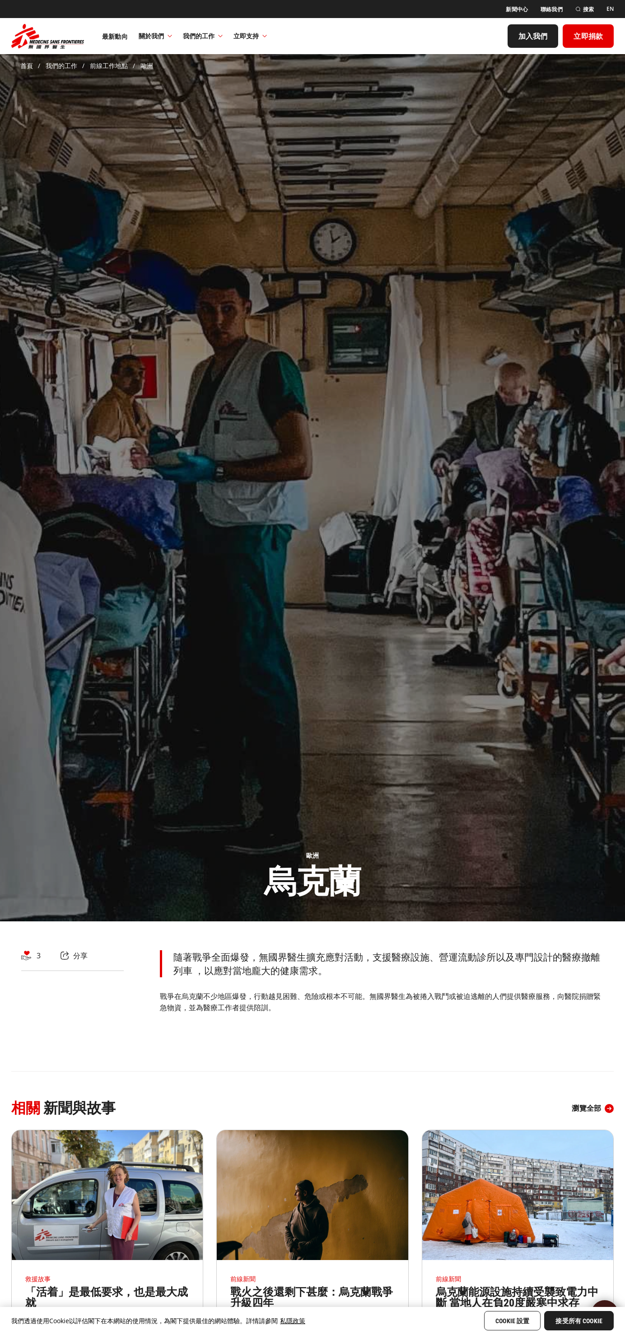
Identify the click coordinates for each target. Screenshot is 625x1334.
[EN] (610, 9)
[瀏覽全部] (593, 1108)
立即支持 (250, 36)
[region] (312, 1320)
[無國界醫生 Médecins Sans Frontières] (47, 36)
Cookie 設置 (512, 1321)
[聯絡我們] (552, 9)
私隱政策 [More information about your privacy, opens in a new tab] (292, 1320)
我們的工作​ (203, 36)
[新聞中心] (517, 9)
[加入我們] (533, 36)
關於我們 (155, 36)
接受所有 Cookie (578, 1321)
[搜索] (584, 9)
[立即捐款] (588, 36)
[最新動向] (115, 36)
